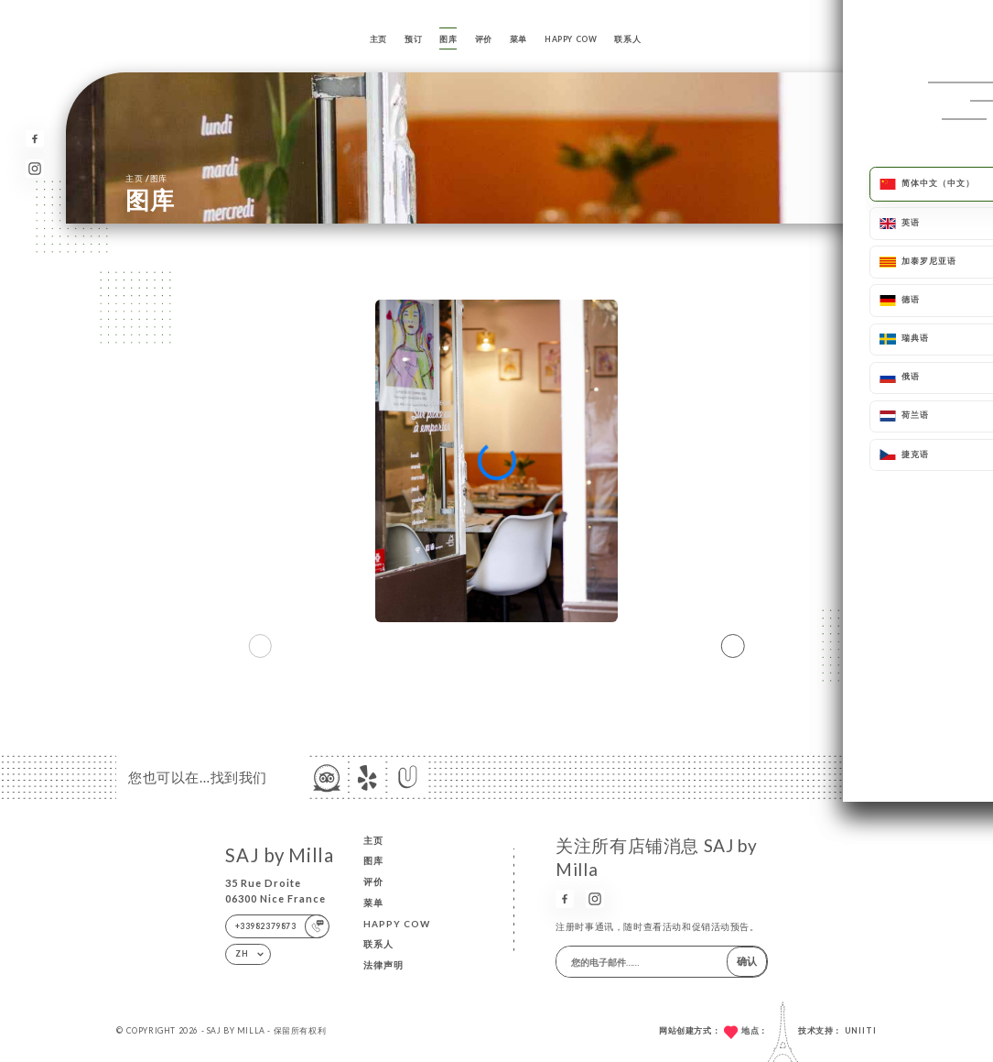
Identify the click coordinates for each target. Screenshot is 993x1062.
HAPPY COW (571, 39)
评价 (483, 39)
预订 (413, 39)
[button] (733, 646)
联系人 (627, 39)
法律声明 (383, 964)
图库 (448, 39)
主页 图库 (146, 177)
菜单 (518, 39)
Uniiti (861, 1030)
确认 (747, 961)
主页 (378, 39)
